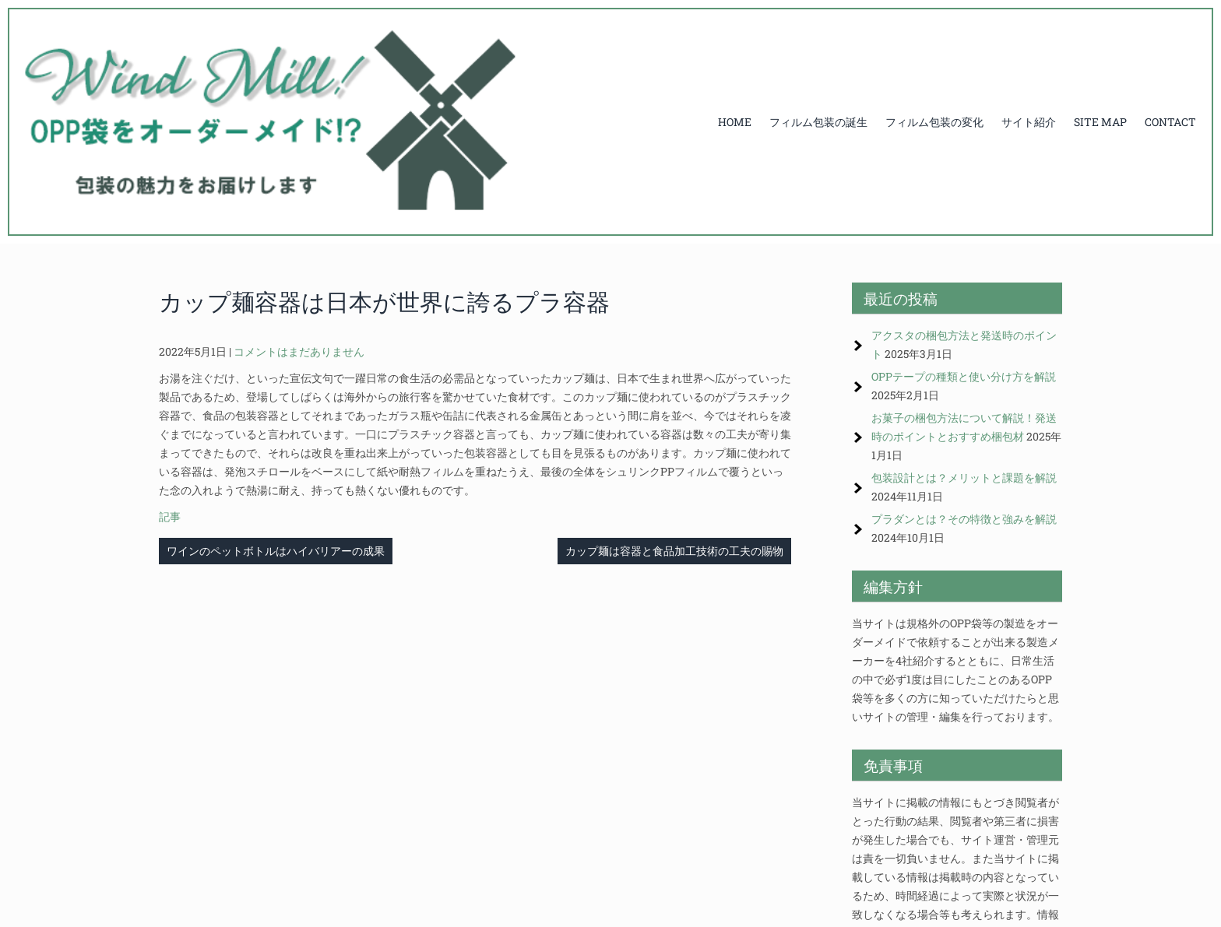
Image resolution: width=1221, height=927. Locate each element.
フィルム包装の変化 (934, 121)
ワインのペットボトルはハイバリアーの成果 (276, 550)
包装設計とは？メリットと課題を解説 (964, 477)
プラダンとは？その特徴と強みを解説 (964, 518)
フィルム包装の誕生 (818, 121)
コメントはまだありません (299, 351)
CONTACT (1170, 121)
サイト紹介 (1028, 121)
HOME (734, 121)
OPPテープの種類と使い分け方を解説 (963, 376)
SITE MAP (1100, 121)
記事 (170, 516)
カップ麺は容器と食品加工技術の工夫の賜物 (674, 550)
